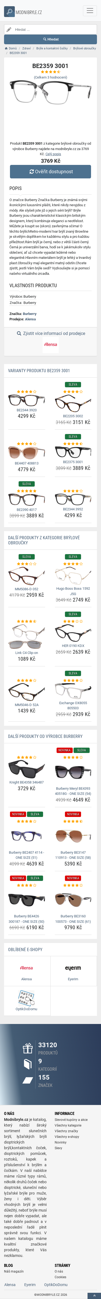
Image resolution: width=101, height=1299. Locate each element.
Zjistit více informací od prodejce (50, 342)
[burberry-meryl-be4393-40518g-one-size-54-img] (73, 772)
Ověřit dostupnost (50, 171)
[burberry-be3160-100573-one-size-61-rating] (73, 885)
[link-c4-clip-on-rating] (26, 621)
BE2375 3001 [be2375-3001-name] (73, 462)
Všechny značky (66, 1131)
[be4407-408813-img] (26, 452)
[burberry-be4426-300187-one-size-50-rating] (26, 885)
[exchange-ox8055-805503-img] (73, 691)
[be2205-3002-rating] (73, 392)
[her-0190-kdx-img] (73, 633)
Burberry (30, 314)
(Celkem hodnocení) (50, 77)
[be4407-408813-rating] (26, 444)
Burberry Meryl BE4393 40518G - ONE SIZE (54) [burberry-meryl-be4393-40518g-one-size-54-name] (73, 791)
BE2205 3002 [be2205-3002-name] (73, 416)
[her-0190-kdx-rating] (73, 621)
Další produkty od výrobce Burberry (45, 736)
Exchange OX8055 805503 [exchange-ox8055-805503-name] (73, 705)
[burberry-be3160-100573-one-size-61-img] (73, 900)
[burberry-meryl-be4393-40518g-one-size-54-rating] (73, 757)
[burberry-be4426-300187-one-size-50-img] (26, 900)
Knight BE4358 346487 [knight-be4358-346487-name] (26, 782)
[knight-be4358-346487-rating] (26, 757)
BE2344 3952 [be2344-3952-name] (73, 509)
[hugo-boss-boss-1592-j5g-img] (73, 576)
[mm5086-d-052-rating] (26, 564)
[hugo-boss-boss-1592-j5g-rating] (73, 564)
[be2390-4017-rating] (26, 491)
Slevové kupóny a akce (71, 1120)
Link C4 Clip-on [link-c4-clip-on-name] (26, 653)
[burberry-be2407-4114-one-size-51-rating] (26, 821)
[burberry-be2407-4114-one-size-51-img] (26, 836)
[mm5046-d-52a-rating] (26, 680)
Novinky (61, 1142)
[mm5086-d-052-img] (26, 576)
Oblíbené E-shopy (25, 949)
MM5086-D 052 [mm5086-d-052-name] (26, 589)
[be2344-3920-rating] (26, 392)
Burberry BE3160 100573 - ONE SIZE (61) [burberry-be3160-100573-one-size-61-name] (73, 919)
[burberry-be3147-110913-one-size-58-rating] (73, 821)
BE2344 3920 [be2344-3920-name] (27, 410)
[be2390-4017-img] (26, 500)
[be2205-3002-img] (73, 403)
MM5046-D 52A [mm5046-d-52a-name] (27, 705)
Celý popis (53, 154)
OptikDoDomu (56, 1285)
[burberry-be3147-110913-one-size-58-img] (73, 836)
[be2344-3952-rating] (73, 491)
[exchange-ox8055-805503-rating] (73, 680)
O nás (59, 1271)
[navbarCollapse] (90, 10)
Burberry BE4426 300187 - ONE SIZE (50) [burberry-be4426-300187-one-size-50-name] (26, 919)
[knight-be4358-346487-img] (26, 769)
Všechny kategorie (68, 1125)
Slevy (58, 1148)
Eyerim (30, 1285)
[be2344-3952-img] (73, 499)
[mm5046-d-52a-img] (26, 692)
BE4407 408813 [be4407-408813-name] (27, 463)
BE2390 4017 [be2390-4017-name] (27, 510)
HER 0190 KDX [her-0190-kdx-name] (73, 646)
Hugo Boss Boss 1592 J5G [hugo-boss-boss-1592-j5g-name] (73, 591)
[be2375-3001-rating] (73, 444)
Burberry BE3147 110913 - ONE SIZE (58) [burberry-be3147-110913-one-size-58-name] (73, 855)
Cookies (60, 1277)
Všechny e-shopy (67, 1137)
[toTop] (94, 1296)
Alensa (30, 319)
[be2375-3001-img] (73, 452)
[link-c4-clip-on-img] (26, 636)
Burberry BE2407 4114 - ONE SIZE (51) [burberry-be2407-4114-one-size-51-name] (26, 855)
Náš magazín (14, 1271)
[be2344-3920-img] (26, 400)
